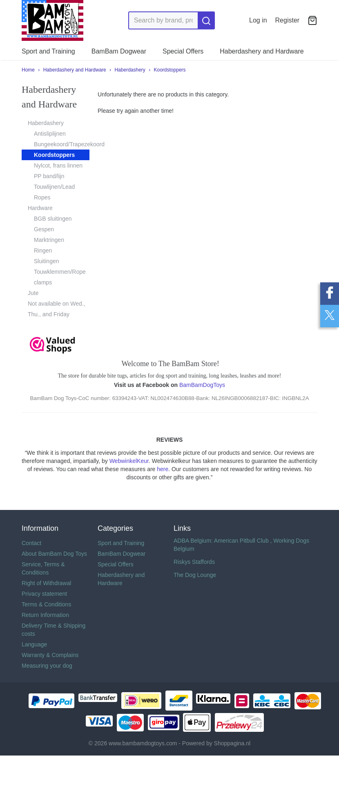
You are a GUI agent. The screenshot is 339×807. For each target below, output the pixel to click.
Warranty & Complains (50, 655)
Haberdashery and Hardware (261, 51)
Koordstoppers (170, 70)
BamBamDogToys (202, 385)
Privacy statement (44, 593)
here (162, 469)
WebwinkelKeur (129, 461)
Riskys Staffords (194, 562)
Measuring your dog (47, 665)
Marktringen (49, 240)
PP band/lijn (49, 176)
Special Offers (183, 51)
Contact (31, 543)
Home (28, 70)
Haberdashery (129, 70)
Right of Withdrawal (46, 583)
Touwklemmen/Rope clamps (60, 277)
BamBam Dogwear (118, 51)
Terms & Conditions (46, 604)
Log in (258, 20)
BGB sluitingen (53, 218)
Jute (33, 293)
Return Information (45, 615)
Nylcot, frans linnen (58, 165)
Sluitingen (46, 261)
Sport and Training (48, 51)
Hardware (40, 208)
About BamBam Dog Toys (54, 553)
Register (287, 20)
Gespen (44, 229)
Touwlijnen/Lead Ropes (54, 192)
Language (34, 644)
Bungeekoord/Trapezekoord (61, 144)
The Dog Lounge (195, 575)
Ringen (43, 250)
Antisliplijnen (50, 133)
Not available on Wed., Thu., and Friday (56, 308)
